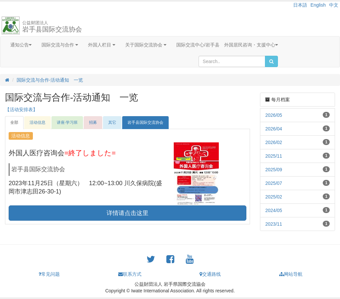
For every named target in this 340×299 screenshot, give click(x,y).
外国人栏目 (101, 44)
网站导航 (290, 274)
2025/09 (273, 169)
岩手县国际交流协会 (52, 26)
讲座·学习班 (67, 122)
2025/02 (273, 196)
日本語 (300, 5)
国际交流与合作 (60, 44)
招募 (93, 122)
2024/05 (273, 210)
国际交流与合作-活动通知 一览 (50, 80)
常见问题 (49, 274)
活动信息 (37, 122)
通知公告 (21, 44)
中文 (333, 5)
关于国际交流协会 (145, 44)
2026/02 (273, 142)
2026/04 (273, 128)
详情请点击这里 (127, 213)
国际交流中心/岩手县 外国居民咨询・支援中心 (227, 44)
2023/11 (273, 224)
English (318, 5)
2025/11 (273, 156)
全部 (14, 122)
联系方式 (129, 274)
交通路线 (210, 274)
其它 (112, 122)
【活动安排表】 (21, 109)
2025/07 (273, 183)
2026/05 (273, 115)
